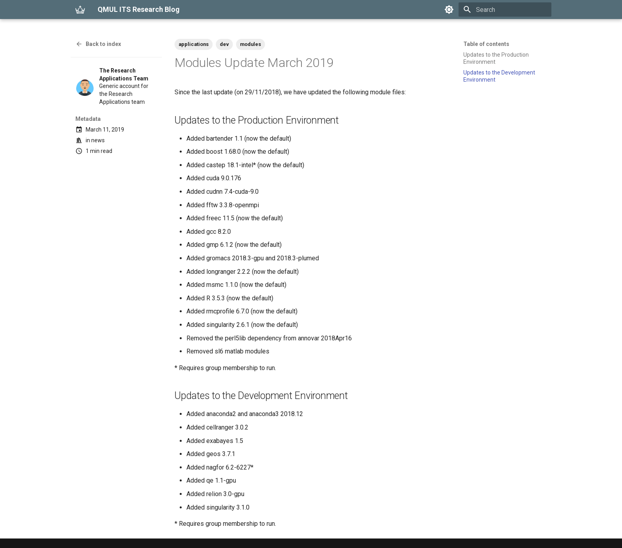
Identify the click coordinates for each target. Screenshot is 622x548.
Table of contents (486, 44)
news (98, 140)
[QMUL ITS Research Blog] (80, 9)
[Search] (505, 9)
